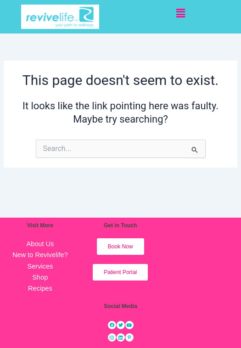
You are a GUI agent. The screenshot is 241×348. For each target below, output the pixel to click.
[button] (181, 13)
